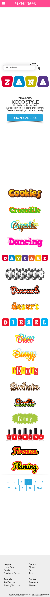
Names (32, 564)
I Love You (9, 567)
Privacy (11, 594)
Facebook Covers (12, 573)
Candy (7, 570)
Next (39, 488)
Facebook (33, 582)
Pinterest (33, 585)
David (31, 570)
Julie (31, 573)
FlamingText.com (12, 585)
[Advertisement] (25, 36)
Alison (32, 567)
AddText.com (10, 582)
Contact (33, 579)
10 (30, 488)
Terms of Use (19, 594)
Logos (7, 564)
